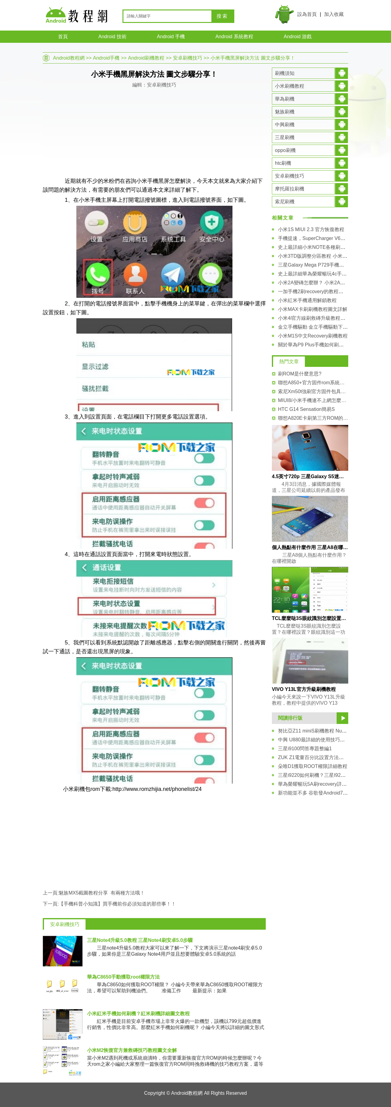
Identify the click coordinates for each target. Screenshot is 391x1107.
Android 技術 (112, 36)
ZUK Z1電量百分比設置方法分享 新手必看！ (326, 757)
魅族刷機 (284, 111)
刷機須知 (284, 73)
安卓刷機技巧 (187, 58)
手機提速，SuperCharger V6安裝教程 (319, 238)
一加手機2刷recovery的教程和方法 (315, 291)
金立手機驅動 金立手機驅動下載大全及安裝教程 (330, 327)
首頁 (63, 36)
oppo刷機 (285, 150)
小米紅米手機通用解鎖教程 (307, 300)
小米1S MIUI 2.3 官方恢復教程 (311, 229)
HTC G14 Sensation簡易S (306, 409)
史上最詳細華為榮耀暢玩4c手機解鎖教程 (322, 273)
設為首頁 (307, 14)
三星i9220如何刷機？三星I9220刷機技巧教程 (326, 775)
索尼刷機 (284, 201)
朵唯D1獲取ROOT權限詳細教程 (312, 766)
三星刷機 (284, 137)
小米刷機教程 (289, 86)
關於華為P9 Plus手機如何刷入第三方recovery (327, 344)
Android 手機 (171, 36)
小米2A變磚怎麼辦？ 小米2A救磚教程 (319, 282)
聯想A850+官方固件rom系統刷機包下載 (313, 382)
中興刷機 (284, 124)
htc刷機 (283, 163)
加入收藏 (334, 14)
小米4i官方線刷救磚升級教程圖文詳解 (319, 318)
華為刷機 (284, 98)
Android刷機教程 (146, 58)
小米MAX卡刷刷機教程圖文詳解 (312, 309)
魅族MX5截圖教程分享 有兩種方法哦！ (102, 892)
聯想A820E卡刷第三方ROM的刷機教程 (313, 418)
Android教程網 (69, 58)
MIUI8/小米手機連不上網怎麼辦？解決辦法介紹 (313, 400)
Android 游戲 (298, 36)
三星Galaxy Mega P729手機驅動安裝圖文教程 (328, 265)
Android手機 (106, 58)
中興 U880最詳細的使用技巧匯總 (314, 739)
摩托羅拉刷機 (289, 188)
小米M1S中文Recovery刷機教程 (313, 335)
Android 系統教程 (234, 36)
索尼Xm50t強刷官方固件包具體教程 (313, 391)
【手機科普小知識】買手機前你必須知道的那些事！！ (117, 903)
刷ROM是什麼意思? (299, 373)
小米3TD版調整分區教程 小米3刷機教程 (321, 256)
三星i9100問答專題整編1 (305, 748)
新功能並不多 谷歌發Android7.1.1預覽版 (322, 792)
